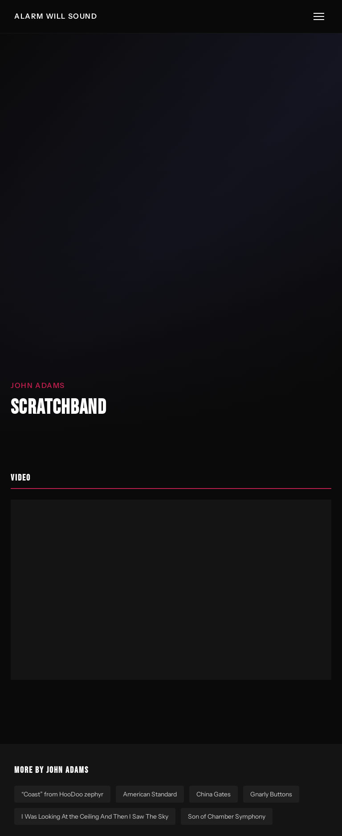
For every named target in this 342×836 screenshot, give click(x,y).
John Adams (38, 385)
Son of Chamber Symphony (226, 816)
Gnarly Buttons (271, 794)
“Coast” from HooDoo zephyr (62, 794)
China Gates (213, 794)
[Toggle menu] (319, 16)
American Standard (150, 794)
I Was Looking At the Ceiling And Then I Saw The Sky (94, 816)
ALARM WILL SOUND (56, 16)
